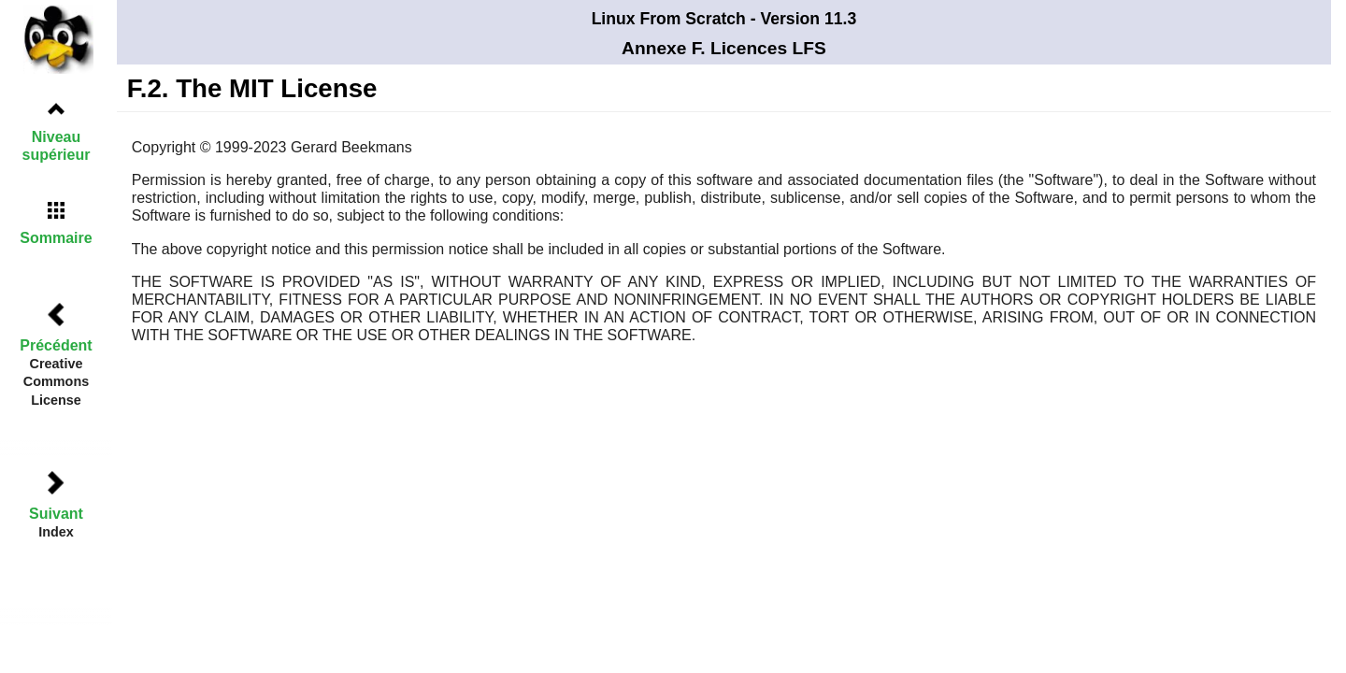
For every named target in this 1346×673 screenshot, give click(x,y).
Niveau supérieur (56, 146)
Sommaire (56, 238)
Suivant (56, 514)
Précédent (56, 345)
